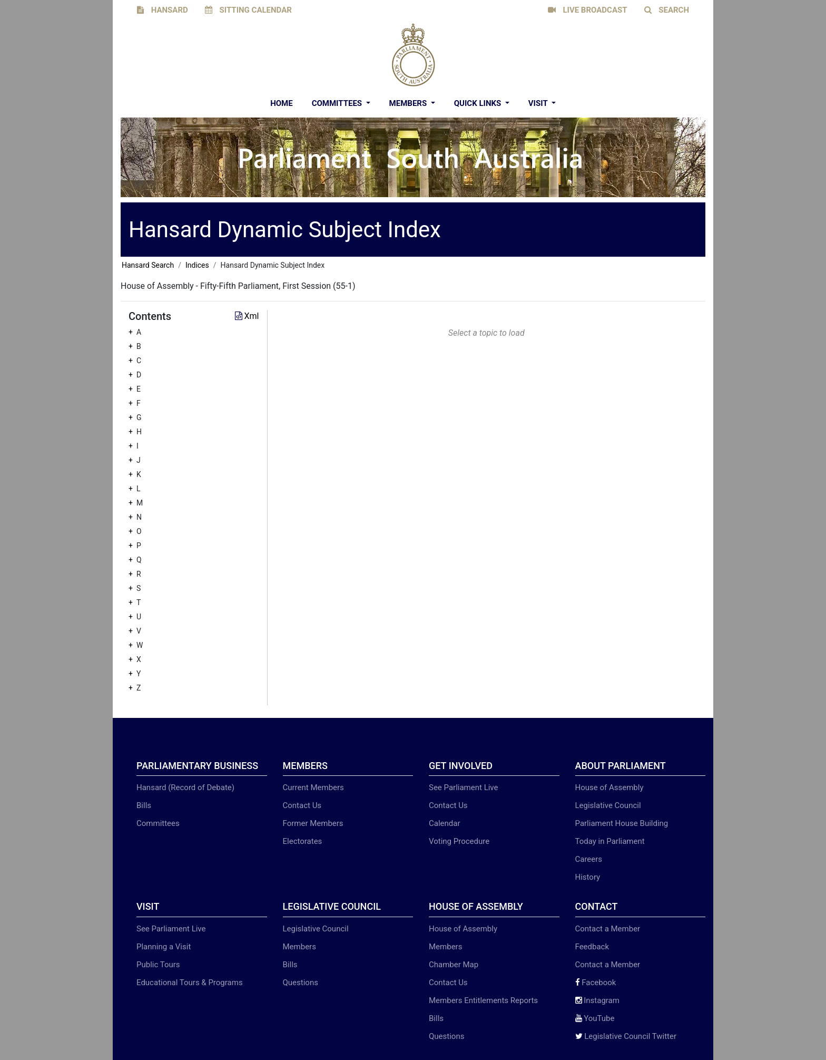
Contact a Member (608, 928)
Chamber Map (453, 964)
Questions (300, 982)
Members (409, 103)
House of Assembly (609, 787)
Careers (589, 859)
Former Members (313, 823)
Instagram (597, 1000)
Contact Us (302, 805)
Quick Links (478, 103)
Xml (247, 316)
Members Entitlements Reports (483, 1000)
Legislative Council (608, 805)
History (588, 877)
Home (281, 103)
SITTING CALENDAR (248, 10)
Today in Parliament (610, 841)
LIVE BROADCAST (587, 10)
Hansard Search (148, 265)
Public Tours (158, 964)
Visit (538, 103)
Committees (338, 103)
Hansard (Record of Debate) (185, 787)
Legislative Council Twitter (626, 1036)
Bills (143, 805)
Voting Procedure (459, 841)
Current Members (313, 787)
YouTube (595, 1018)
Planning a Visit (163, 946)
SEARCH (667, 10)
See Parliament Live (463, 787)
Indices (197, 265)
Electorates (302, 841)
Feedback (592, 946)
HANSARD (162, 10)
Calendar (444, 823)
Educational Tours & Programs (189, 982)
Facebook (595, 982)
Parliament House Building (621, 823)
